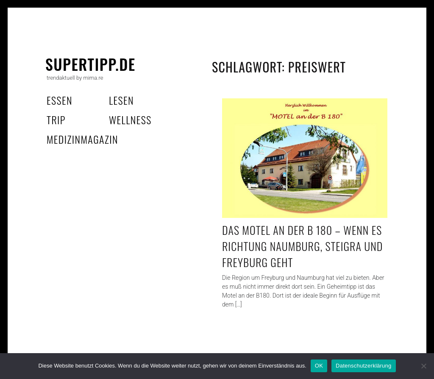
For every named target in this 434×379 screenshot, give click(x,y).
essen (59, 100)
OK (319, 365)
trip (56, 119)
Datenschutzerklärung (363, 365)
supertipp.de (90, 64)
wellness (130, 119)
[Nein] (423, 366)
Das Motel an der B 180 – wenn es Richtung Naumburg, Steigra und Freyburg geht (302, 246)
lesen (121, 100)
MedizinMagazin (82, 139)
